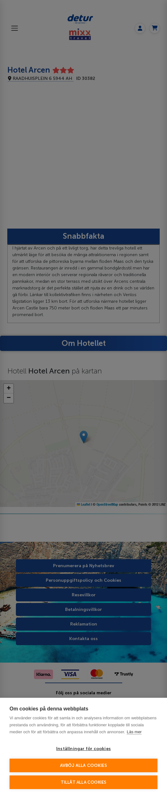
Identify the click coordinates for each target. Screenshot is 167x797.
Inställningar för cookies (83, 748)
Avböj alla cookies (83, 765)
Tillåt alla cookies (84, 782)
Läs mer (134, 731)
